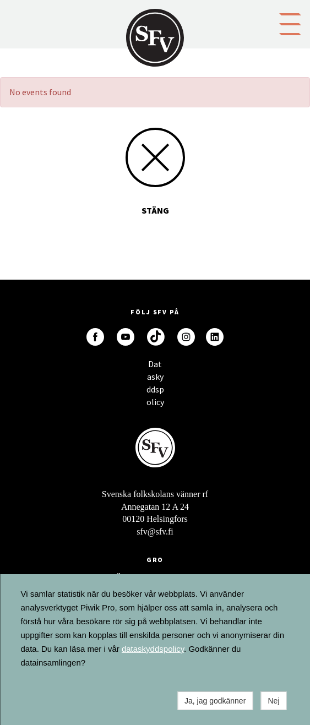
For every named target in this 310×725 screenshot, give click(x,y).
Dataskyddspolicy (155, 366)
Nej (273, 700)
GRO (155, 559)
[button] (290, 23)
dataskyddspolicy (153, 648)
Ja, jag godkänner (215, 700)
